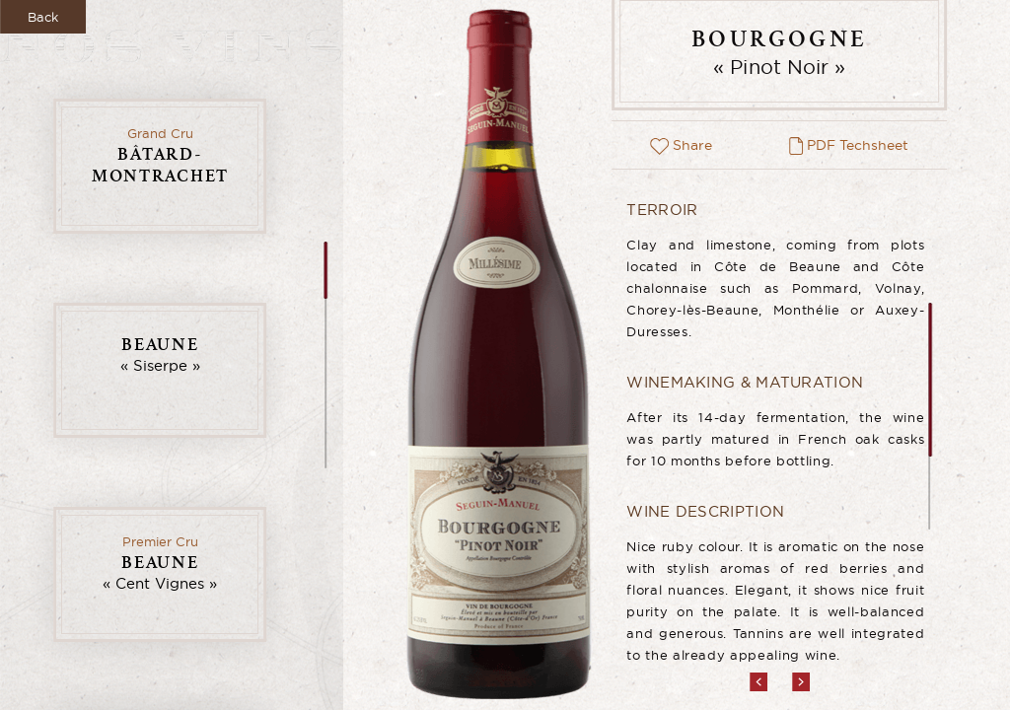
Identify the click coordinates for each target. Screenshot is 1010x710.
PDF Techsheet (848, 145)
